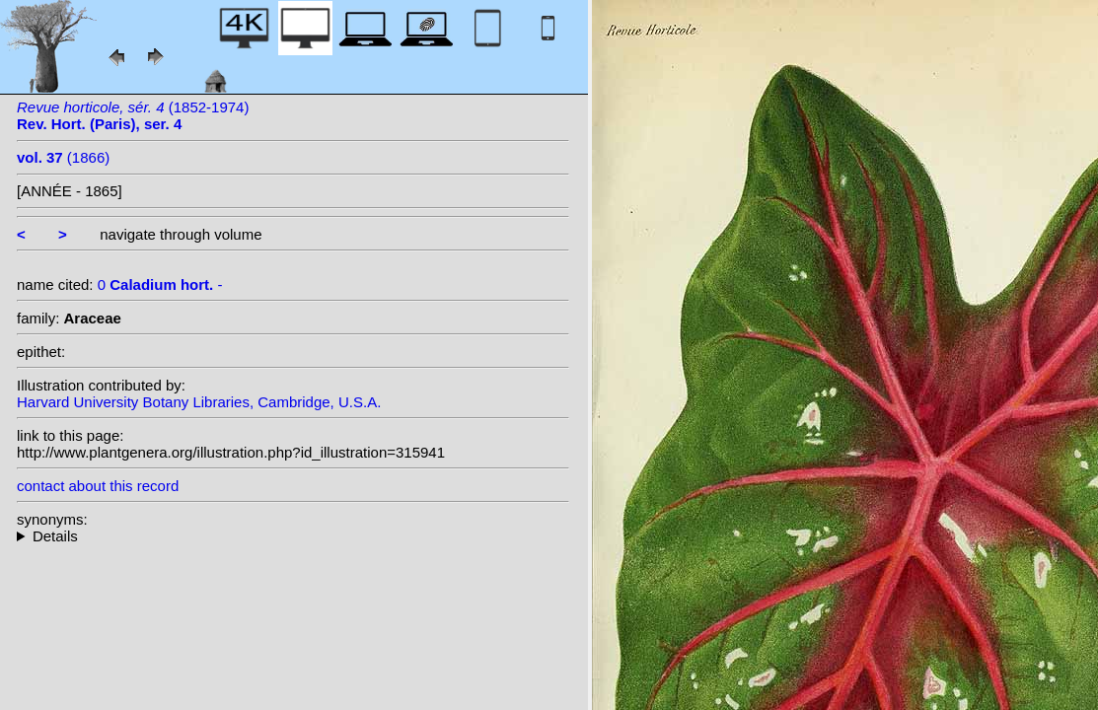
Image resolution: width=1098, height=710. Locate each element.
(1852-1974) (133, 115)
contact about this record (98, 485)
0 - (160, 284)
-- (293, 536)
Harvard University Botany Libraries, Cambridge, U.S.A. (199, 401)
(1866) (63, 157)
